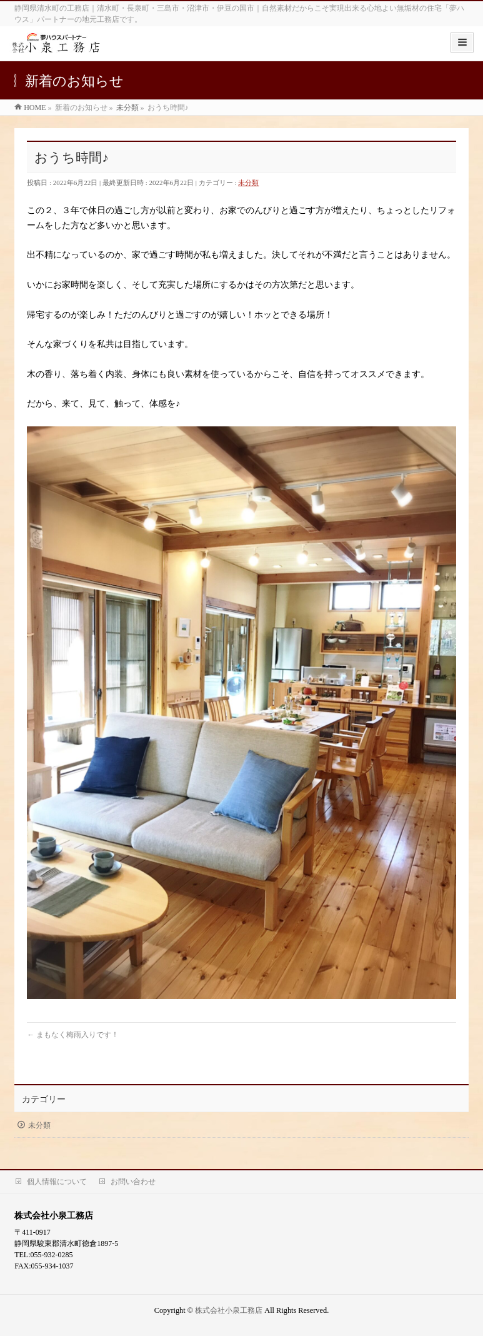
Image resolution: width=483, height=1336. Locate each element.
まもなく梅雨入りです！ (73, 1034)
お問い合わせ (133, 1181)
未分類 (248, 182)
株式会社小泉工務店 (228, 1310)
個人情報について (57, 1181)
